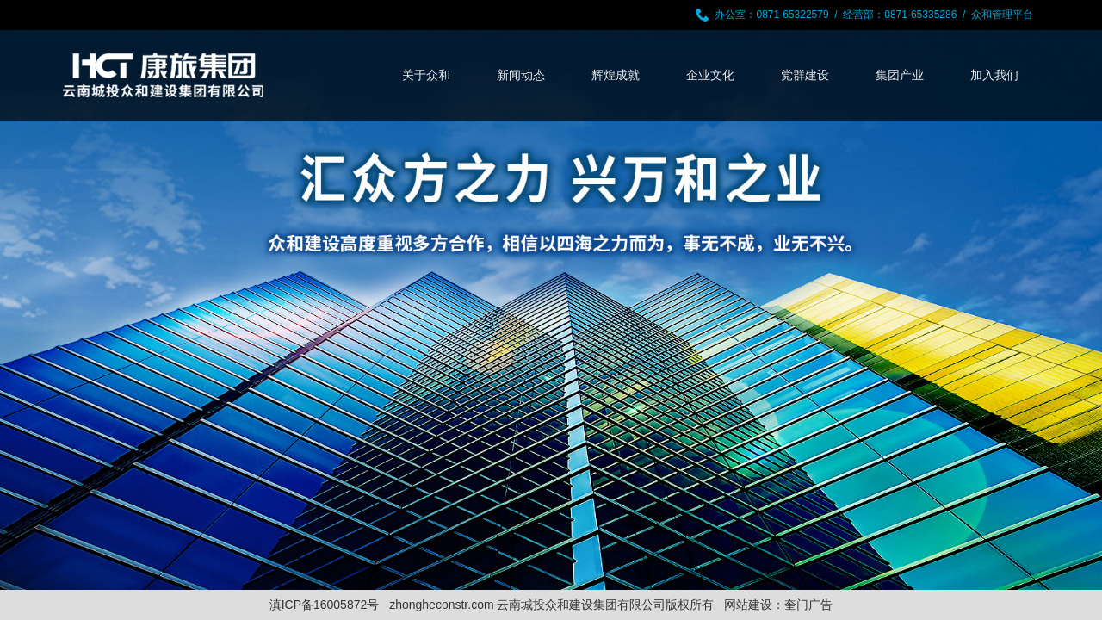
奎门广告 (808, 604)
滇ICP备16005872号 (324, 604)
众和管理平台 (1002, 15)
